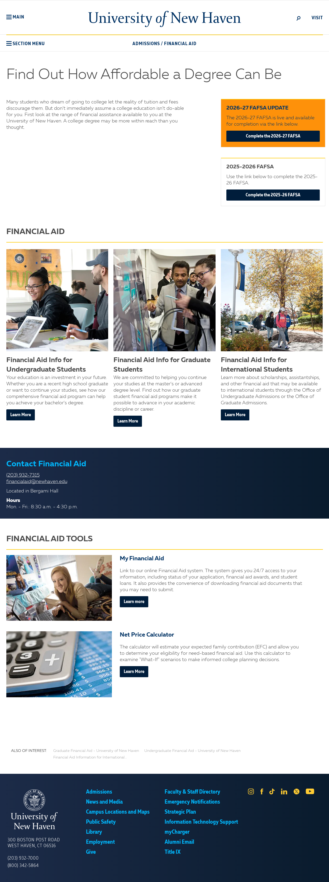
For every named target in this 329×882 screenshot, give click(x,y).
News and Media (104, 802)
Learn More (20, 414)
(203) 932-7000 (23, 858)
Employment (100, 842)
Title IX (172, 852)
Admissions (146, 43)
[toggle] (298, 18)
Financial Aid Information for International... (90, 757)
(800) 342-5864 (23, 865)
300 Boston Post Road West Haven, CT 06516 (34, 843)
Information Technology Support (201, 822)
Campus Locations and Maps (118, 812)
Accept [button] (235, 874)
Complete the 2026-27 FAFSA (273, 136)
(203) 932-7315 (23, 475)
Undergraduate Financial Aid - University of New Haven (192, 751)
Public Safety (101, 822)
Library (94, 832)
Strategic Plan (180, 812)
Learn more (134, 601)
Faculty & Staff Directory (192, 792)
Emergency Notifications (192, 802)
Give (91, 852)
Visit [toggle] (317, 18)
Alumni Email (179, 842)
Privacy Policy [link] (203, 874)
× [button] (324, 870)
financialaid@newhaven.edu (36, 481)
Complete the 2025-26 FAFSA (273, 195)
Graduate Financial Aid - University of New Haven (96, 751)
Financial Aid (180, 43)
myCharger (177, 832)
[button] (15, 17)
